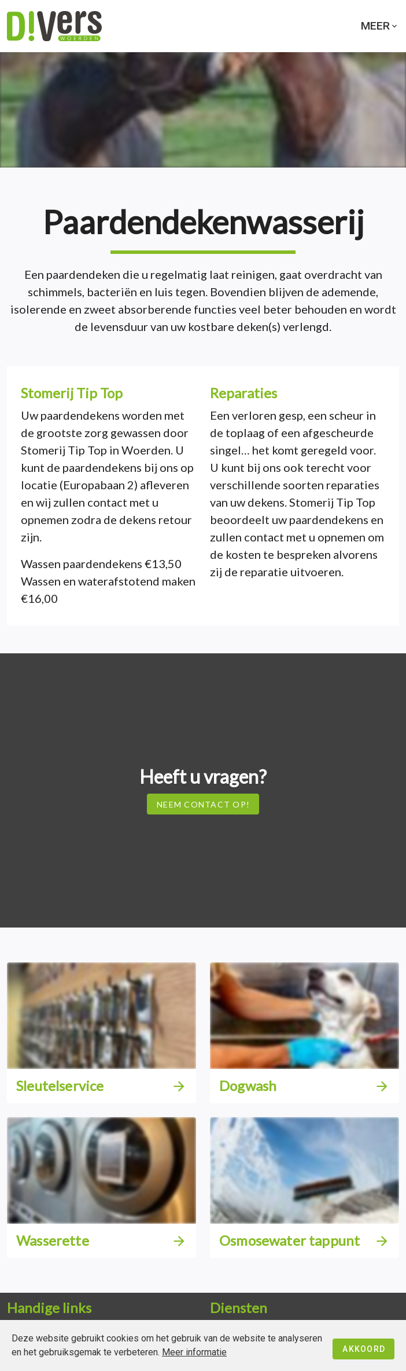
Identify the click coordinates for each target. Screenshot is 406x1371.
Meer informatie (194, 1352)
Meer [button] (380, 25)
